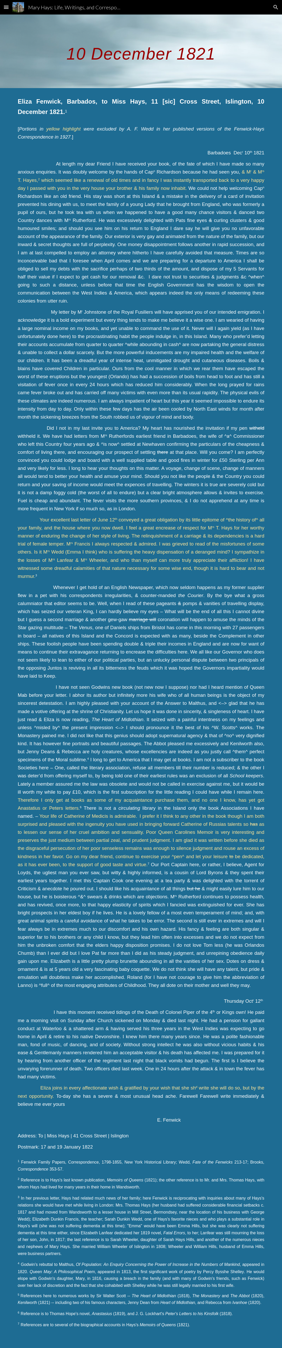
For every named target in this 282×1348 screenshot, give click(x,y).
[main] (141, 51)
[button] (6, 7)
